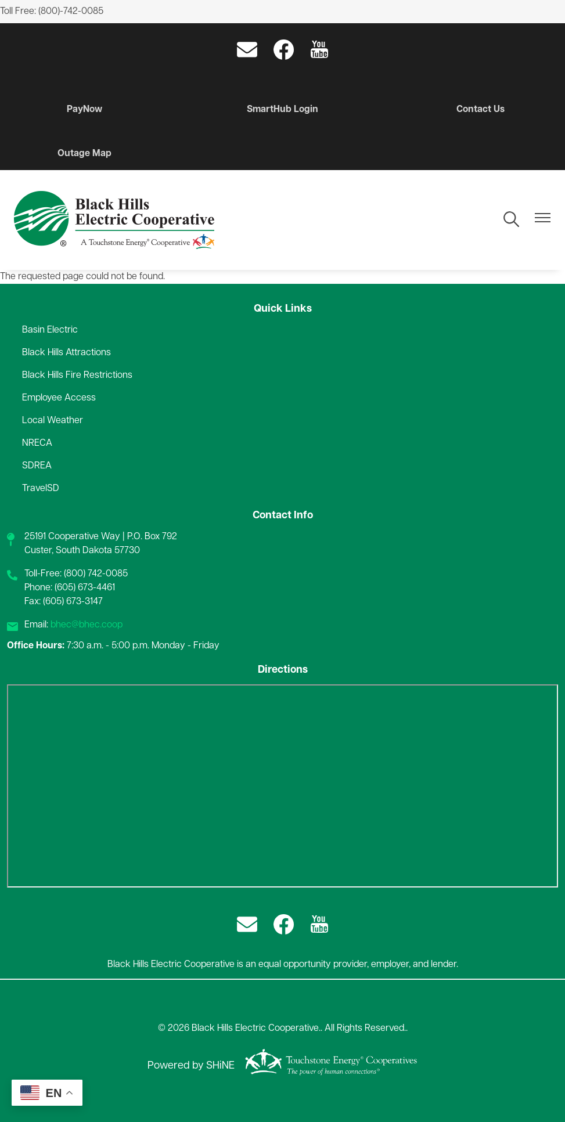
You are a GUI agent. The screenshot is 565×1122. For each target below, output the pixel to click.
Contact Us (480, 109)
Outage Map (84, 153)
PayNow (84, 109)
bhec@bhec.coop (87, 625)
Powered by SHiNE (191, 1066)
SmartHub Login (282, 109)
